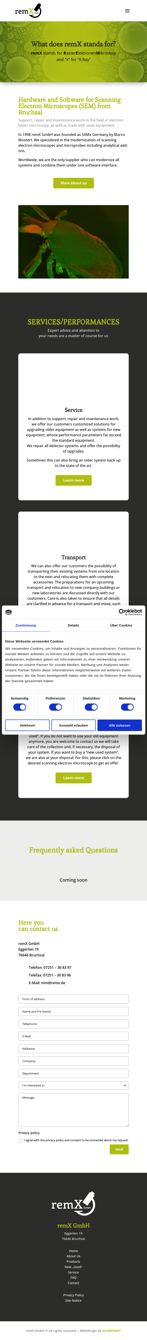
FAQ (73, 1277)
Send (119, 1149)
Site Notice (73, 1300)
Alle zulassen (119, 725)
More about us (74, 183)
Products (73, 1261)
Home (73, 1251)
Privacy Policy (73, 1295)
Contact (73, 1283)
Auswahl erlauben (73, 725)
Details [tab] (73, 625)
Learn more (73, 480)
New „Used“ (73, 1267)
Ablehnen (27, 725)
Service (73, 1272)
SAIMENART (111, 1331)
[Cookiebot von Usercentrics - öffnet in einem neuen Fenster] (122, 612)
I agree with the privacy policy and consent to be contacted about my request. (73, 1140)
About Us (73, 1256)
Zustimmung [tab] (25, 625)
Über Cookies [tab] (121, 625)
